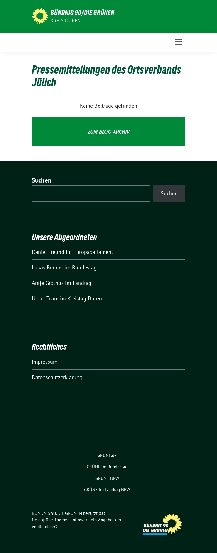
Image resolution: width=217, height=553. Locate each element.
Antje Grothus (48, 282)
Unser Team (45, 298)
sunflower (77, 520)
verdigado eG (44, 526)
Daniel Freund (48, 251)
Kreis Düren (66, 20)
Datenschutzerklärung (57, 377)
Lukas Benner (47, 267)
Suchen (41, 180)
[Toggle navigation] (178, 42)
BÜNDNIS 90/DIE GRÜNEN (82, 12)
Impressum (44, 361)
